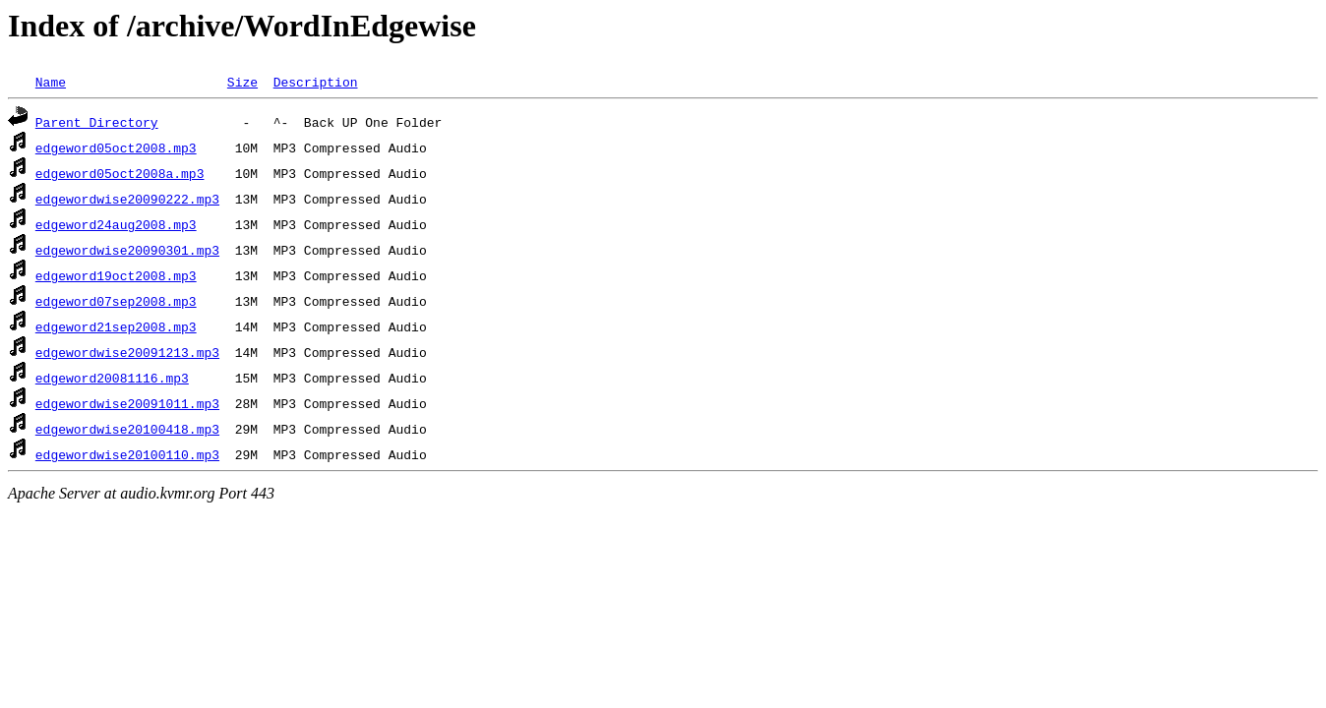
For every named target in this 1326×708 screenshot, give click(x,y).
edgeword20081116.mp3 (112, 377)
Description (315, 81)
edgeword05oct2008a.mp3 (120, 173)
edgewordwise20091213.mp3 (127, 352)
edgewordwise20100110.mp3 (127, 454)
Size (242, 81)
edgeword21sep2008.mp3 (116, 326)
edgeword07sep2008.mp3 (116, 301)
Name (50, 81)
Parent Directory (96, 122)
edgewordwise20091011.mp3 (127, 403)
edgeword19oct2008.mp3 (116, 275)
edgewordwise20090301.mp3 (127, 250)
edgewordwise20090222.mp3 (127, 198)
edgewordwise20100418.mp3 (127, 429)
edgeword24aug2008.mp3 (116, 224)
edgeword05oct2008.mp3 (116, 147)
